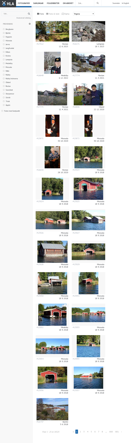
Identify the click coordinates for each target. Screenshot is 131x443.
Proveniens (8, 24)
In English (125, 3)
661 (117, 431)
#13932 (40, 327)
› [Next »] (121, 431)
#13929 (76, 264)
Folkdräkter (53, 3)
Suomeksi (116, 3)
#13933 (76, 327)
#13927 (76, 233)
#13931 (76, 296)
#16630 (40, 170)
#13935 (76, 359)
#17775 (40, 107)
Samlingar (38, 3)
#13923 (76, 170)
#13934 (40, 359)
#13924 (40, 201)
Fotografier (24, 3)
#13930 (40, 296)
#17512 (40, 44)
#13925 (76, 201)
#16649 (40, 75)
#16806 (76, 107)
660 (111, 431)
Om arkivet (68, 3)
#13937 (76, 390)
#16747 (40, 421)
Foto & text (54, 14)
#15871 (40, 138)
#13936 (40, 390)
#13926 (40, 233)
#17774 (76, 75)
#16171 (76, 44)
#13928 (40, 264)
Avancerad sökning (23, 18)
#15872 (76, 138)
